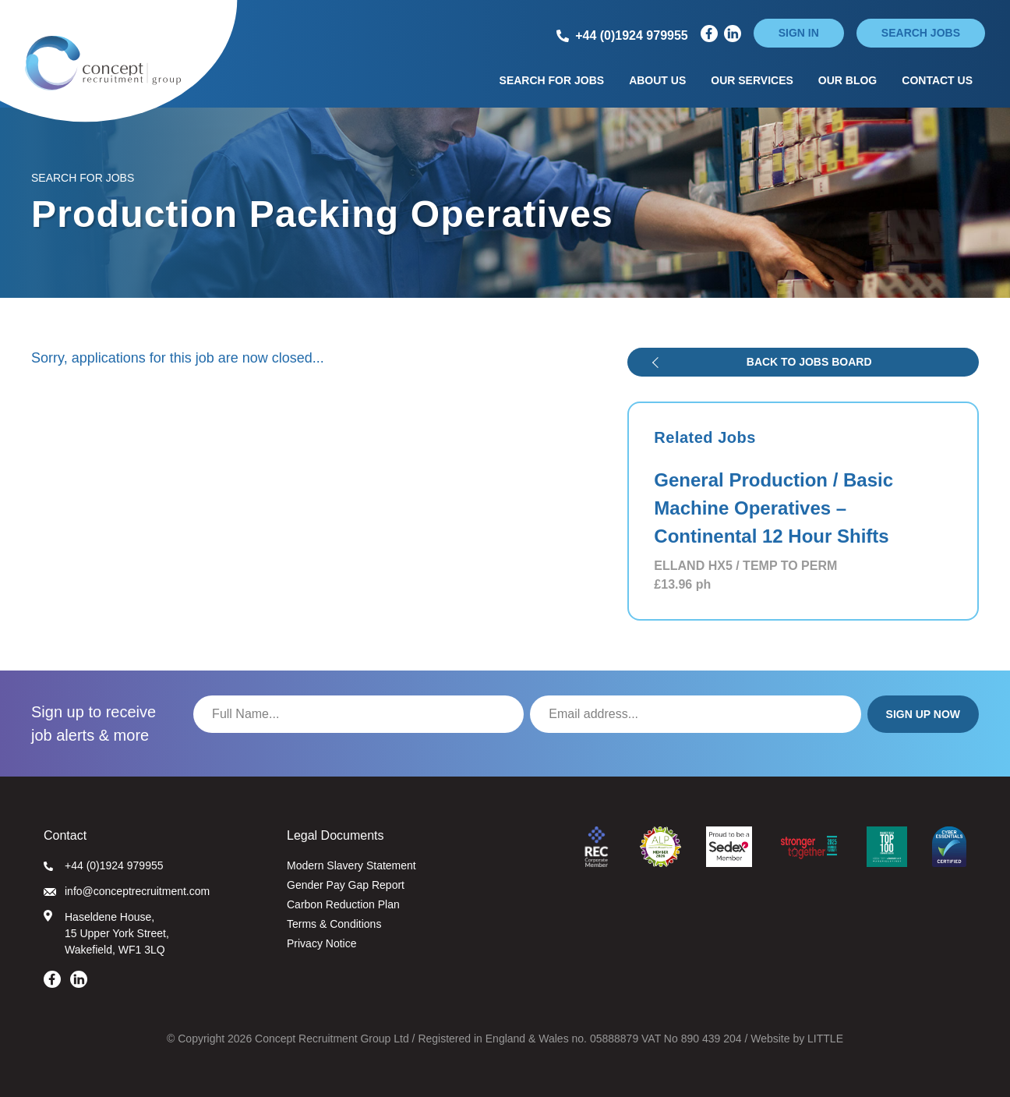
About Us (657, 80)
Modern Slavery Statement (351, 865)
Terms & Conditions (334, 924)
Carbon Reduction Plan (343, 904)
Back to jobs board (809, 362)
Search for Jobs (552, 80)
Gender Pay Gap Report (345, 885)
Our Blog (847, 80)
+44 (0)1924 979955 (104, 865)
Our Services (752, 80)
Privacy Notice (321, 943)
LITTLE (825, 1038)
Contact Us (937, 80)
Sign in (799, 33)
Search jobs (920, 33)
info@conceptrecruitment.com (127, 891)
